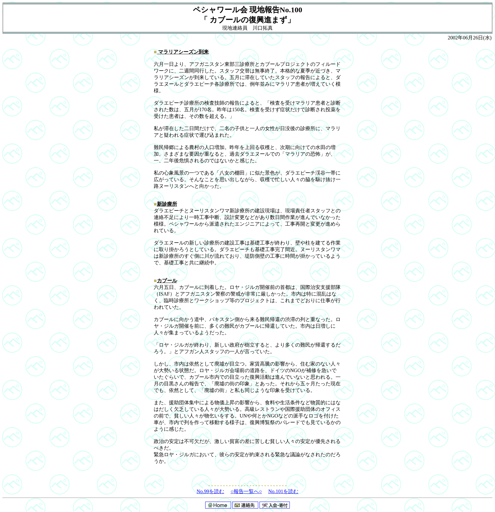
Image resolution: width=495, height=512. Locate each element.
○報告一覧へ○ (246, 491)
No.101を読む (283, 491)
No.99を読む (210, 491)
